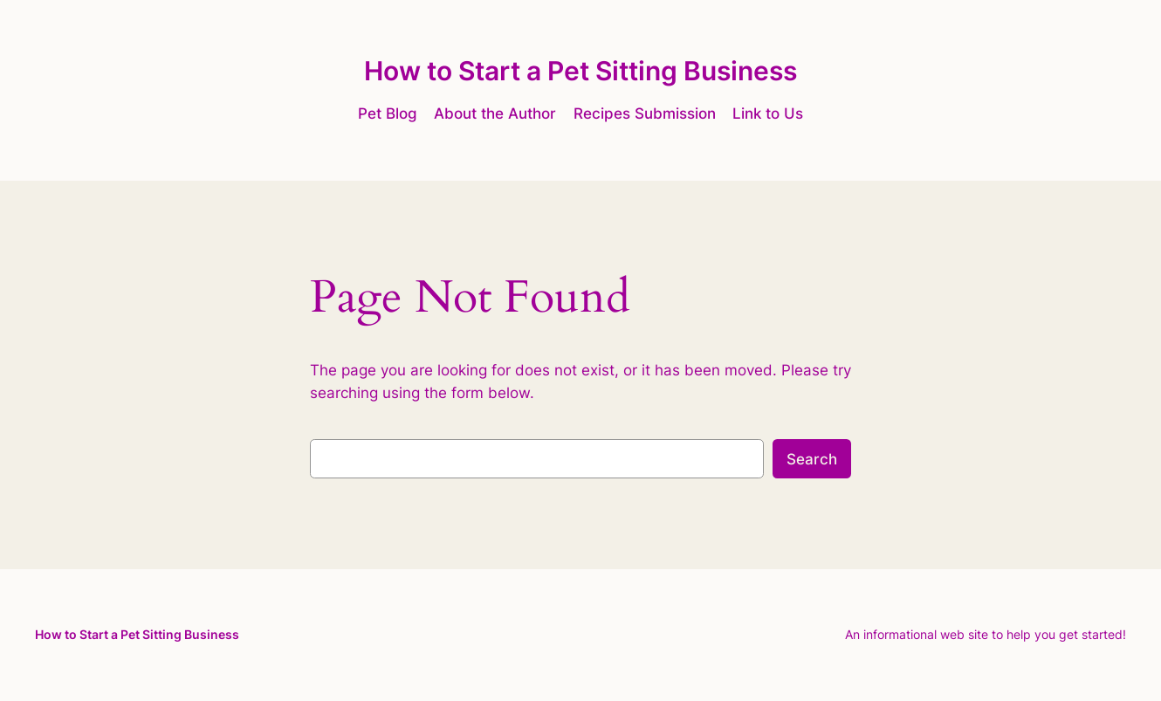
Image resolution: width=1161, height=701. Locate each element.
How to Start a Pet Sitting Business (580, 70)
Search (812, 459)
